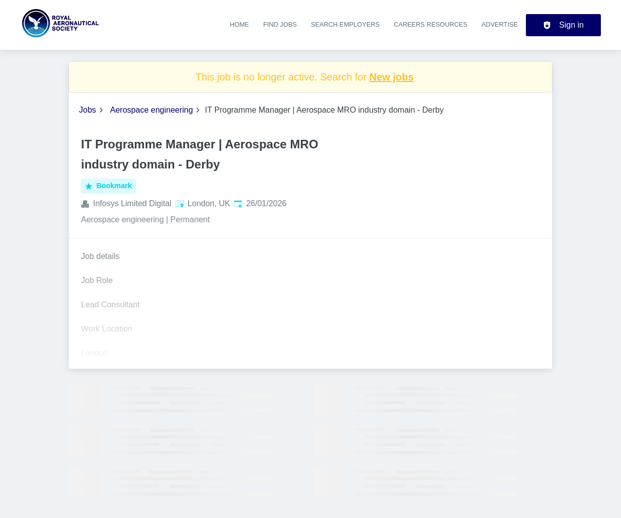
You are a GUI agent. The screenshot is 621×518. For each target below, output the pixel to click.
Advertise (500, 24)
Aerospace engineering (151, 110)
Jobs (87, 110)
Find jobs (280, 24)
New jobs (391, 76)
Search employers (345, 24)
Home (239, 24)
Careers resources (430, 24)
